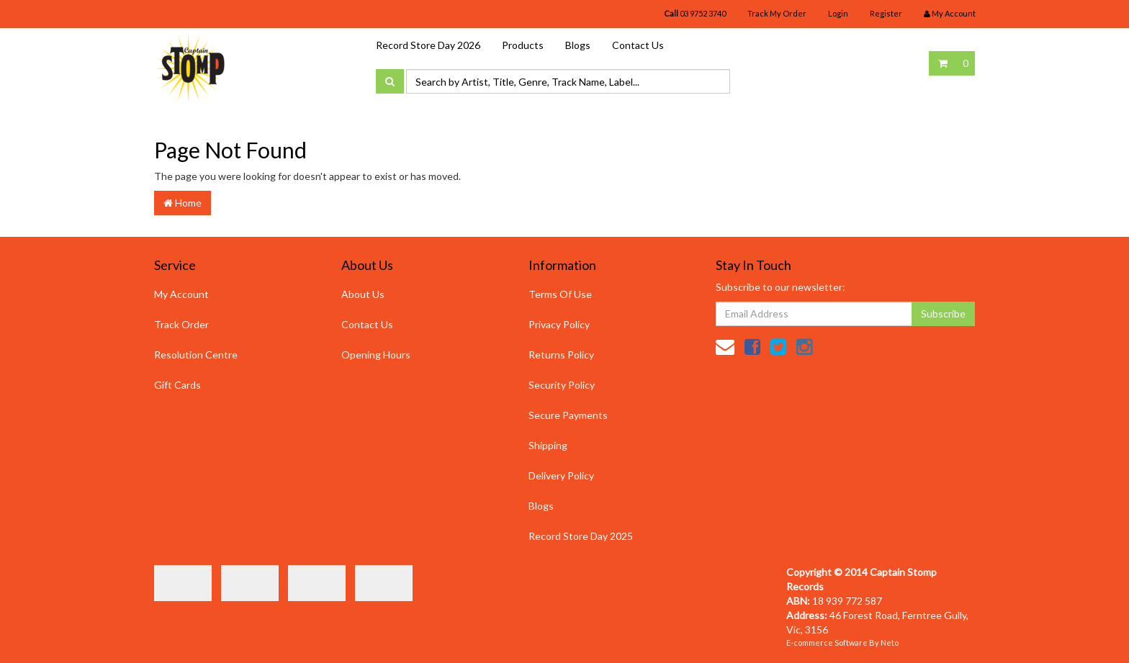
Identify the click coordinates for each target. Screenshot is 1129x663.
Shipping (547, 445)
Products (523, 45)
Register (886, 13)
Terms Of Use (560, 294)
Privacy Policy (559, 324)
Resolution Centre (196, 354)
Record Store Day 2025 (580, 536)
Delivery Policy (561, 475)
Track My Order (776, 13)
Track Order (181, 324)
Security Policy (561, 385)
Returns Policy (561, 354)
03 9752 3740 (695, 13)
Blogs (577, 45)
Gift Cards (177, 385)
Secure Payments (568, 415)
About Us (362, 294)
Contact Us (638, 45)
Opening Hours (375, 354)
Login (838, 13)
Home (182, 203)
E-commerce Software (827, 642)
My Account (181, 294)
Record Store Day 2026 (428, 45)
